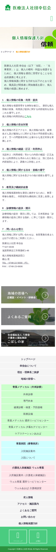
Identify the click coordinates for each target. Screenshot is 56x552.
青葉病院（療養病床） (28, 443)
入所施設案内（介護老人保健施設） (28, 475)
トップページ (6, 52)
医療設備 (28, 414)
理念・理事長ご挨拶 (28, 372)
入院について (28, 457)
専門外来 (28, 401)
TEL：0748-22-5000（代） (15, 262)
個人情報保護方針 (28, 523)
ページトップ (18, 536)
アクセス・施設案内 (28, 504)
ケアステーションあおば (28, 433)
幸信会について (28, 366)
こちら (28, 116)
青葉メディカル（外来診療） (28, 387)
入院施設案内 (28, 451)
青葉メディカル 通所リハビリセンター (28, 420)
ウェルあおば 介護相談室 (27, 488)
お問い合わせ (28, 517)
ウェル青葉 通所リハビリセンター (28, 481)
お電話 (38, 536)
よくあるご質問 (28, 510)
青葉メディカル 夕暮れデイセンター (28, 427)
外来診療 (28, 394)
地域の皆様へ (28, 379)
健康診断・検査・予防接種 (28, 407)
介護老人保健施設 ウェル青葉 (28, 467)
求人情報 (28, 497)
